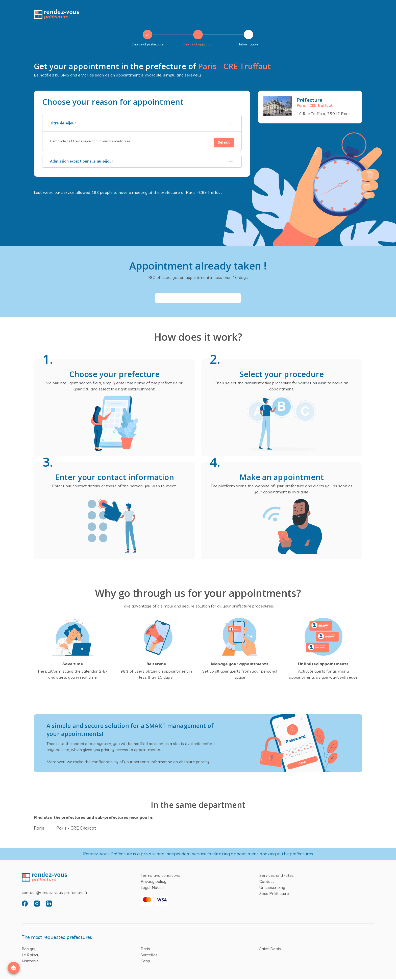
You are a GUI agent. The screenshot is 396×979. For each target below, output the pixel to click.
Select (224, 142)
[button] (141, 123)
